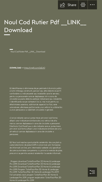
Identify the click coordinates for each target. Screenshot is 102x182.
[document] (51, 91)
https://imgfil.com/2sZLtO (34, 67)
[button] (68, 4)
